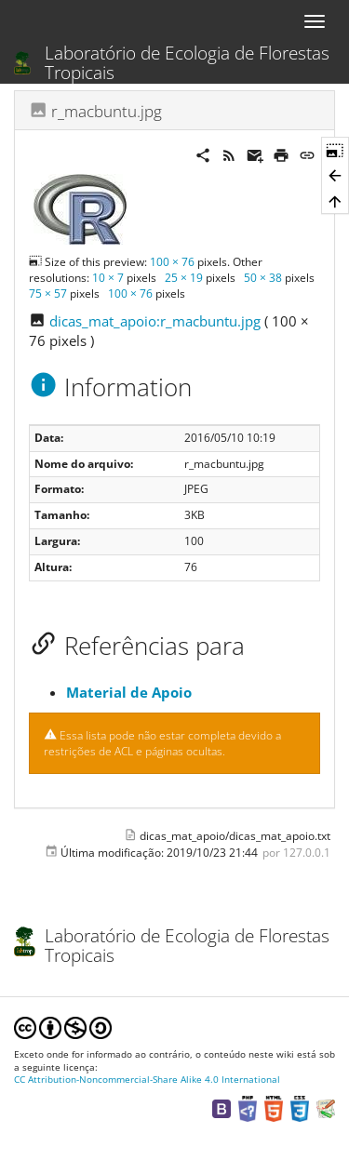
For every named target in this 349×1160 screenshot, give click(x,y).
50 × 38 (263, 278)
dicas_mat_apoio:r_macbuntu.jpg (155, 321)
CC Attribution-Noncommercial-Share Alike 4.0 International (147, 1079)
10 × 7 (108, 278)
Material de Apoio (129, 692)
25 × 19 (184, 278)
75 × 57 (48, 293)
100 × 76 (172, 262)
